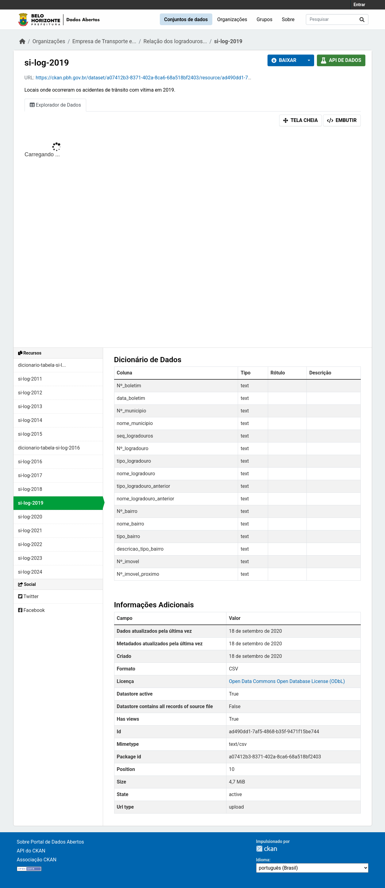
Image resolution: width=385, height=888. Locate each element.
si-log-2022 (30, 544)
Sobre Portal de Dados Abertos (50, 842)
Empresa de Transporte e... (104, 41)
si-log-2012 (30, 393)
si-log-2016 (30, 462)
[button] (307, 60)
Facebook (31, 610)
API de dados (341, 60)
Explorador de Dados (55, 105)
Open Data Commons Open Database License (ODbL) (287, 681)
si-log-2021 (30, 530)
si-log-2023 (30, 558)
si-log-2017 (30, 475)
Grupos (264, 19)
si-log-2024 (30, 572)
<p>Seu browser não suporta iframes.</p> (193, 238)
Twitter (28, 596)
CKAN (266, 848)
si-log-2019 (228, 41)
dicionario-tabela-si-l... (42, 365)
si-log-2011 (30, 379)
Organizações (232, 19)
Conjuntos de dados (186, 19)
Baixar (283, 60)
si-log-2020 (30, 517)
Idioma (262, 859)
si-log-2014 (30, 420)
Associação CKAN (37, 860)
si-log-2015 (30, 434)
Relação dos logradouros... (175, 41)
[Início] (22, 41)
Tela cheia (300, 120)
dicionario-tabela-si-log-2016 (49, 448)
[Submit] (362, 19)
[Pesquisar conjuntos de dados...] (337, 19)
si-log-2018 (30, 489)
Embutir (342, 120)
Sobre (288, 19)
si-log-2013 (30, 406)
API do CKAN (31, 851)
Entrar (359, 4)
